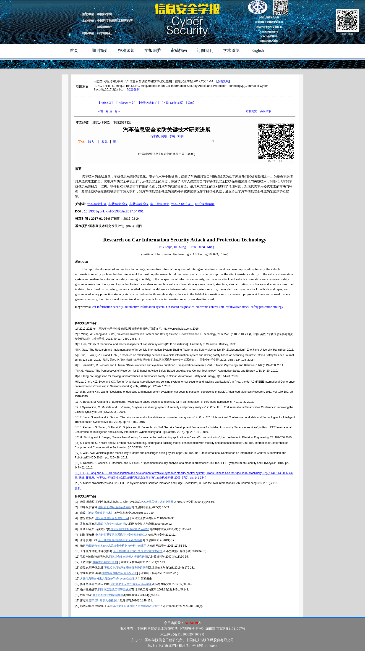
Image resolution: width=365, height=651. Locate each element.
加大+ (92, 141)
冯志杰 (154, 136)
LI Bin (192, 247)
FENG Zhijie (164, 247)
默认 (105, 141)
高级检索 (265, 111)
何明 (164, 136)
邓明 (180, 136)
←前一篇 (103, 111)
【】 (149, 102)
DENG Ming (206, 247)
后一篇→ (114, 111)
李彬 (172, 136)
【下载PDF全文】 (126, 102)
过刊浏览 (251, 111)
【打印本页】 (106, 102)
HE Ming (180, 247)
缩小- (117, 141)
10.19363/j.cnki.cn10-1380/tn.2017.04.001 (114, 211)
